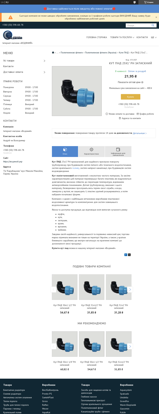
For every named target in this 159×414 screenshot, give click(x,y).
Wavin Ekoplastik (128, 404)
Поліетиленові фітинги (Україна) (100, 52)
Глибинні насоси (89, 396)
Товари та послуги (121, 37)
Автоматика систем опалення (17, 397)
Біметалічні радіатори (14, 390)
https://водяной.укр (12, 161)
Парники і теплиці (12, 408)
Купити (130, 96)
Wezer (45, 408)
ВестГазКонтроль (50, 390)
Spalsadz (124, 393)
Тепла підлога (10, 401)
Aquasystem (126, 390)
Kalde (123, 412)
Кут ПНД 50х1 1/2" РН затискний (65, 307)
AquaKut (46, 412)
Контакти (142, 37)
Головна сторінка (96, 37)
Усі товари (8, 60)
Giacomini (124, 408)
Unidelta (124, 397)
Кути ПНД (124, 52)
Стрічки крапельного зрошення (96, 404)
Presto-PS (47, 393)
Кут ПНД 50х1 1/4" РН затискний (65, 363)
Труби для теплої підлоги (16, 404)
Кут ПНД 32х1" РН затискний (119, 307)
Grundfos (124, 401)
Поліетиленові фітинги (72, 52)
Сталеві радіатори (12, 393)
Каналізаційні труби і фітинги (95, 411)
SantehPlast (48, 397)
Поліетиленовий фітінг (92, 407)
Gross (45, 401)
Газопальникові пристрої (93, 400)
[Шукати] (153, 25)
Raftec (45, 404)
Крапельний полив (12, 412)
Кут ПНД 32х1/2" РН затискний (91, 307)
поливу (75, 168)
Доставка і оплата (13, 71)
